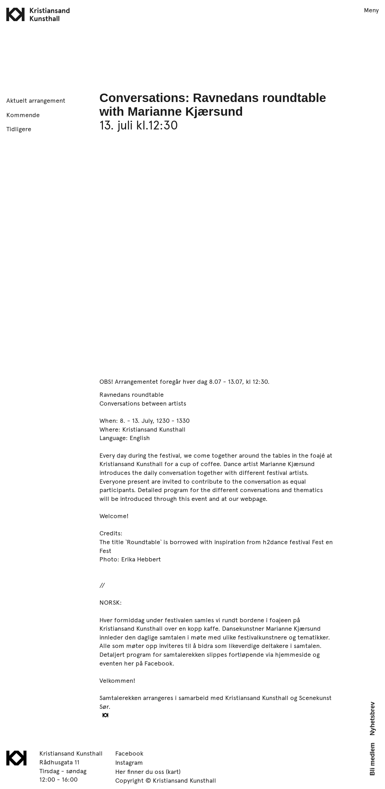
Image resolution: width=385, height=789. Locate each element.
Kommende (23, 114)
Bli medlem (372, 759)
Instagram (129, 762)
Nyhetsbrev (372, 719)
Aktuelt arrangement (35, 100)
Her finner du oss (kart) (148, 771)
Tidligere (18, 129)
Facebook (129, 753)
